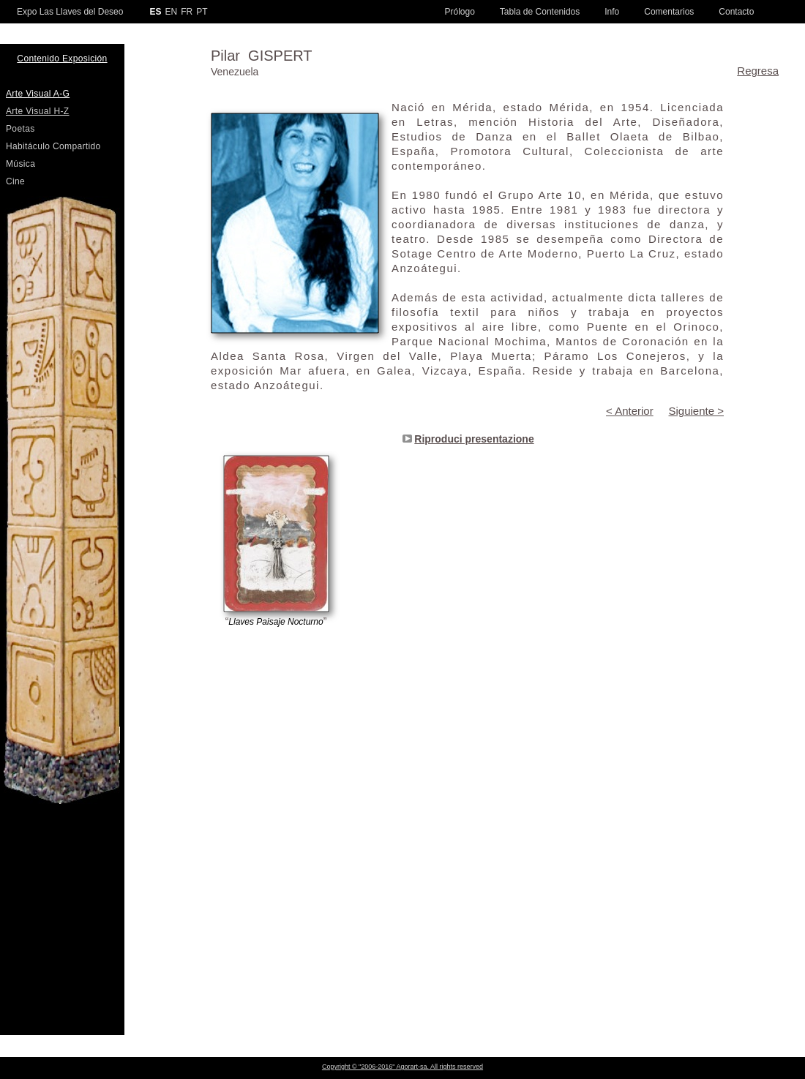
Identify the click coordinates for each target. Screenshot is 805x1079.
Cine (15, 181)
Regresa (758, 70)
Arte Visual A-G (38, 94)
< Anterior (630, 411)
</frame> (467, 1006)
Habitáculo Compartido (53, 146)
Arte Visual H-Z (38, 111)
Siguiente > (696, 411)
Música (20, 164)
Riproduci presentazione (473, 439)
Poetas (20, 129)
